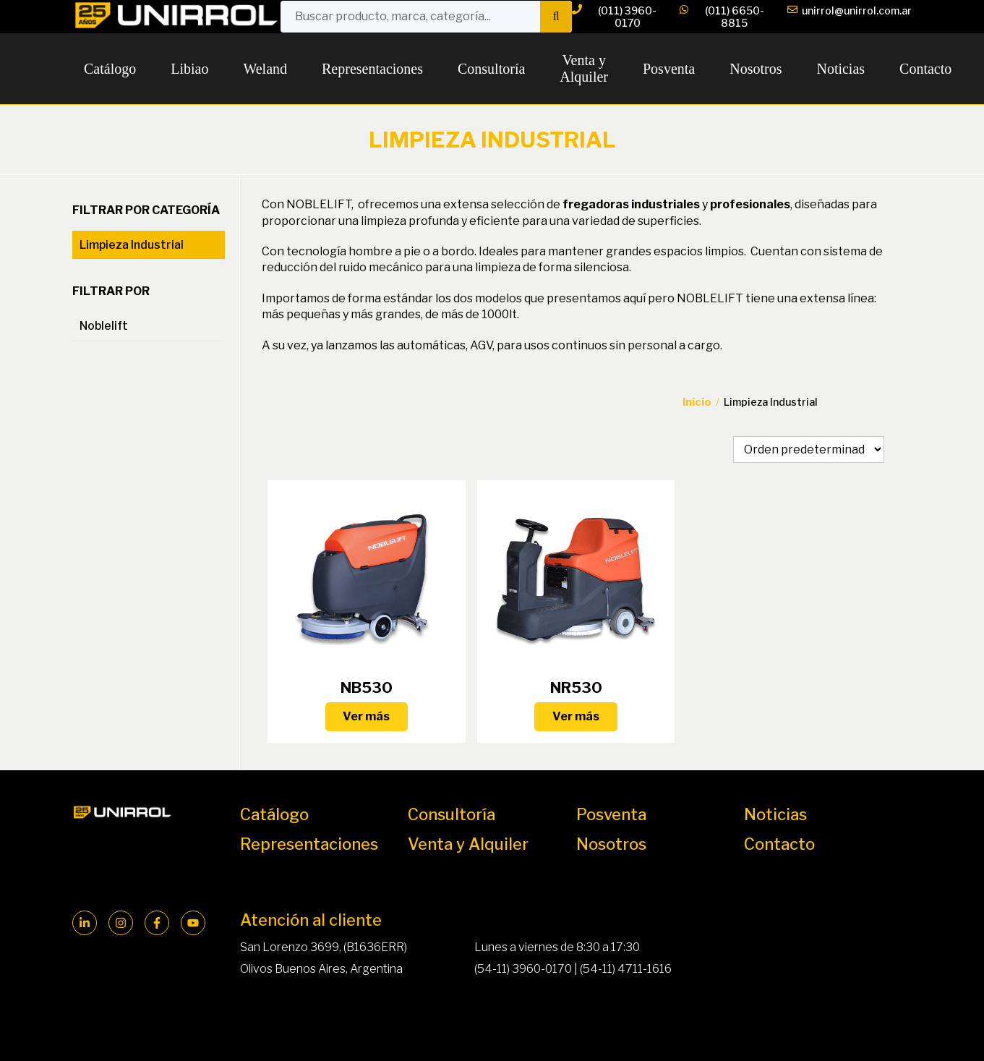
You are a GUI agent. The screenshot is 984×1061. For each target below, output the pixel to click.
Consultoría (491, 69)
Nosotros (756, 69)
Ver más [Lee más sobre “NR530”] (575, 716)
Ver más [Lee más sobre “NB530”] (366, 716)
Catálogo (110, 69)
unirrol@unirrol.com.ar (849, 16)
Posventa (669, 69)
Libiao (189, 69)
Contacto (925, 69)
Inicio (697, 402)
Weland (265, 69)
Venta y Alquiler (584, 68)
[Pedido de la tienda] (808, 449)
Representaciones (372, 69)
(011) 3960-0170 (614, 16)
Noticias (840, 69)
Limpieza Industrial (132, 245)
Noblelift (104, 326)
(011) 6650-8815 (721, 16)
